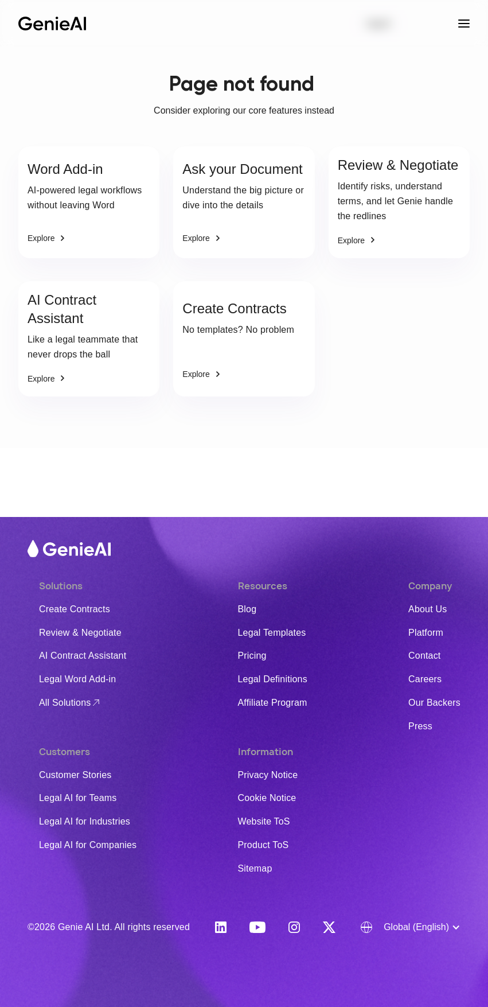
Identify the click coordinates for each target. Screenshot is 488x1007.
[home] (52, 24)
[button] (410, 927)
